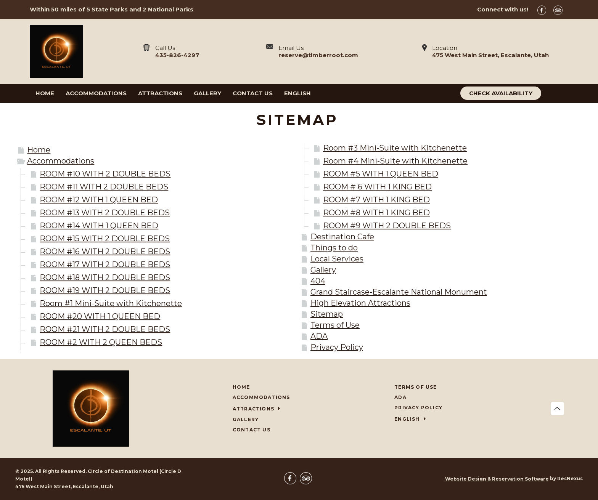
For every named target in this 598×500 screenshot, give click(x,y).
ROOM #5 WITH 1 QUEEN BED (380, 173)
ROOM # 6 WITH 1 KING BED (377, 186)
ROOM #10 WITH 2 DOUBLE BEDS (105, 173)
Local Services (336, 258)
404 (317, 280)
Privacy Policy (336, 347)
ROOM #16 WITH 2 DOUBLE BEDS (105, 251)
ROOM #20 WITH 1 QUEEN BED (100, 316)
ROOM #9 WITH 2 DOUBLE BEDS (387, 225)
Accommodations (60, 160)
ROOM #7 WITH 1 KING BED (376, 199)
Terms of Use (335, 325)
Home (38, 149)
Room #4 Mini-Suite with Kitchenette (395, 160)
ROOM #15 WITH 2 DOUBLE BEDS (105, 238)
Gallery (323, 269)
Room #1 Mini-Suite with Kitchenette (111, 303)
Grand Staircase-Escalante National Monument (398, 291)
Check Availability (500, 93)
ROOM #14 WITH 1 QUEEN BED (99, 225)
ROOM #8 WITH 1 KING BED (376, 212)
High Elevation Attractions (360, 303)
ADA (319, 336)
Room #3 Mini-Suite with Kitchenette (395, 147)
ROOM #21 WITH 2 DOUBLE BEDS (105, 329)
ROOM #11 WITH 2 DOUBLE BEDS (104, 186)
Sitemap (326, 314)
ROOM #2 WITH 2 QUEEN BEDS (101, 342)
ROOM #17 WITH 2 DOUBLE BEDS (105, 264)
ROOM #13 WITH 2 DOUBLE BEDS (105, 212)
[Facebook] (544, 9)
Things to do (334, 247)
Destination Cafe (342, 236)
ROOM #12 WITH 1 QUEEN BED (99, 199)
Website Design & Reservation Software (497, 479)
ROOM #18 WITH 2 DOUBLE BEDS (105, 277)
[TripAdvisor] (560, 9)
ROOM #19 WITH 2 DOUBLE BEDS (105, 290)
